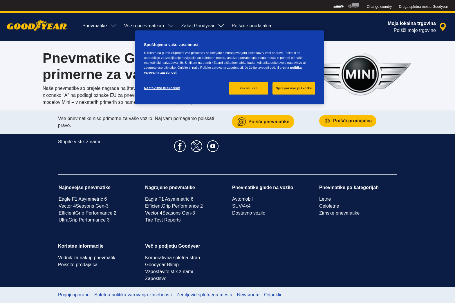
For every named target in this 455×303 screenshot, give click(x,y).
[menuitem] (338, 5)
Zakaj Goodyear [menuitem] (203, 25)
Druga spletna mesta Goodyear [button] (423, 7)
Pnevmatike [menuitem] (99, 25)
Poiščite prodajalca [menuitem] (251, 25)
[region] (229, 67)
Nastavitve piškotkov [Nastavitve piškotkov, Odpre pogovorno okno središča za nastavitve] (162, 88)
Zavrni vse (249, 88)
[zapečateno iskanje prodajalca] (418, 27)
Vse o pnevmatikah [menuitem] (149, 25)
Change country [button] (379, 7)
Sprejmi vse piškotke (294, 88)
